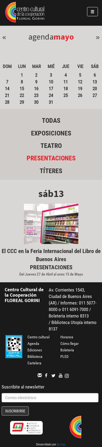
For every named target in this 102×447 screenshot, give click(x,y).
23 (36, 95)
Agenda (33, 343)
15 (22, 88)
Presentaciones (51, 158)
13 (94, 82)
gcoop (61, 444)
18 (65, 88)
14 (7, 88)
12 (80, 82)
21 (7, 95)
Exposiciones (51, 133)
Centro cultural (38, 337)
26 (80, 95)
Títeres (51, 171)
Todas (51, 120)
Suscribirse (15, 411)
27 (94, 95)
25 (65, 95)
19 (80, 88)
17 (51, 88)
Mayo (64, 36)
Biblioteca (34, 356)
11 (65, 82)
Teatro (51, 146)
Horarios (66, 337)
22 (22, 95)
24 (51, 95)
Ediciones (34, 350)
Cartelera (34, 363)
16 (36, 88)
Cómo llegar (69, 343)
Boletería (67, 350)
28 (7, 102)
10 (51, 82)
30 (36, 102)
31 (51, 102)
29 (22, 102)
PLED (64, 356)
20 (94, 88)
